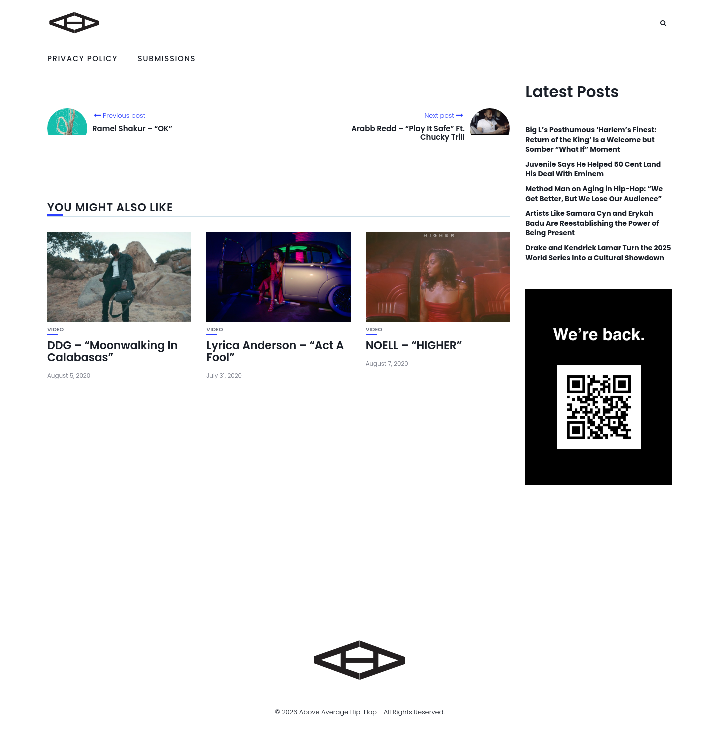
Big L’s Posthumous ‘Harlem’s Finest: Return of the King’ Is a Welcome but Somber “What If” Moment (591, 139)
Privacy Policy (83, 58)
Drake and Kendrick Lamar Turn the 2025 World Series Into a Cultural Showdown (598, 253)
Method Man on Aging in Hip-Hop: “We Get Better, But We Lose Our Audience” (594, 194)
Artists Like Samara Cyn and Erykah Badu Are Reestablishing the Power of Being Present (592, 223)
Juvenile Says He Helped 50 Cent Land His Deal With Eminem (593, 169)
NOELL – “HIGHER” (414, 345)
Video (56, 329)
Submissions (167, 58)
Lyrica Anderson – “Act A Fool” (275, 351)
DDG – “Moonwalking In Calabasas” (113, 351)
